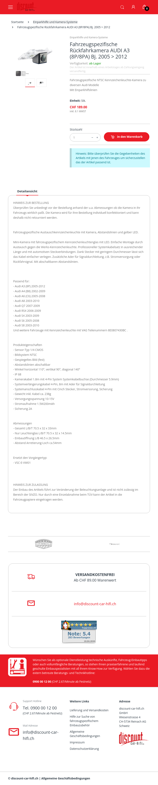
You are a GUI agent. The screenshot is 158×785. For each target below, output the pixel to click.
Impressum (77, 742)
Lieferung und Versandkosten (89, 710)
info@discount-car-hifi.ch (95, 603)
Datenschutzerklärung (84, 749)
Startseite (17, 22)
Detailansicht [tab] (27, 191)
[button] (122, 7)
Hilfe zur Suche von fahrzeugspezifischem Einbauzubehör (84, 721)
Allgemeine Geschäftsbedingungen (85, 734)
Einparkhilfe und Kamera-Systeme (55, 22)
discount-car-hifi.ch (24, 778)
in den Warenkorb (127, 137)
